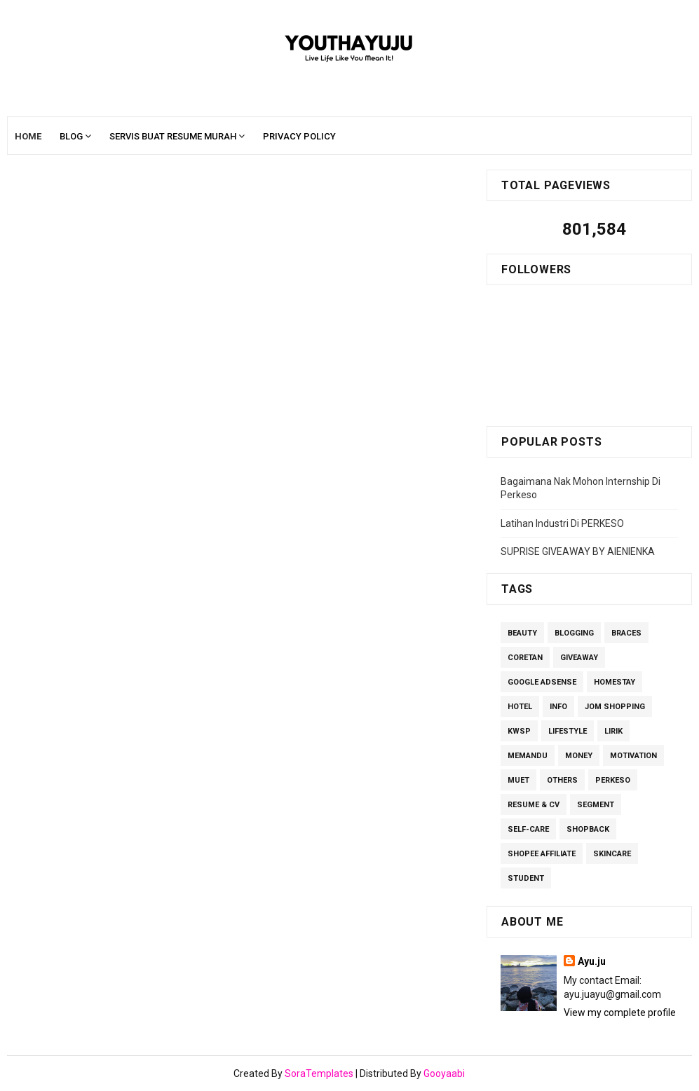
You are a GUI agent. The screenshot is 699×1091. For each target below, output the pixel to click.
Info (558, 706)
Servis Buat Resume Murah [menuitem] (172, 136)
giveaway (579, 657)
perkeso (612, 780)
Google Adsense (542, 682)
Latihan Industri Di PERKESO (562, 523)
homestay (614, 682)
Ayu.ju (592, 961)
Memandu (528, 755)
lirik (613, 731)
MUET (518, 780)
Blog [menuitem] (71, 136)
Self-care (528, 829)
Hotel (520, 706)
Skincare (612, 853)
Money (578, 755)
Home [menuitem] (28, 136)
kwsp (519, 731)
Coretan (525, 657)
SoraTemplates (319, 1073)
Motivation (633, 755)
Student (526, 878)
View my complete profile (620, 1012)
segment (595, 804)
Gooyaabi (444, 1073)
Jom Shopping (615, 706)
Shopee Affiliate (542, 853)
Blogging (574, 633)
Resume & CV (533, 804)
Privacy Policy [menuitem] (299, 136)
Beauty (522, 633)
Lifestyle (567, 731)
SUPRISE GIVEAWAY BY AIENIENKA (578, 551)
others (562, 780)
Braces (626, 633)
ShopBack (587, 829)
